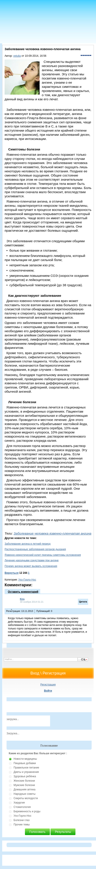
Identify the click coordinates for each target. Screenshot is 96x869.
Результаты (63, 832)
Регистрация (48, 684)
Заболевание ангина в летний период (28, 543)
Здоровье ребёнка (25, 776)
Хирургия (19, 802)
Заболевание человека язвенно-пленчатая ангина (52, 533)
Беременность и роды (27, 811)
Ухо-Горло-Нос (27, 579)
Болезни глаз (22, 820)
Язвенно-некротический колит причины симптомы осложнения (43, 554)
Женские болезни (24, 780)
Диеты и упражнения (26, 772)
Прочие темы (22, 824)
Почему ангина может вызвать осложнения (31, 566)
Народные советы (24, 793)
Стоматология (22, 807)
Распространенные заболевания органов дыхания (35, 549)
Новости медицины (25, 758)
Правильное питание (26, 767)
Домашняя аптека (24, 789)
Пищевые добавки (25, 763)
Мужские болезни (24, 785)
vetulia (17, 55)
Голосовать (37, 832)
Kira (22, 599)
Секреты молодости (26, 798)
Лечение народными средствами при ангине (32, 560)
